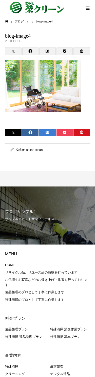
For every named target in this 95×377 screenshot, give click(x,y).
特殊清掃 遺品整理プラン (23, 337)
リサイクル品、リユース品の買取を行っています (41, 272)
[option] (47, 215)
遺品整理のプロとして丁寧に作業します (34, 292)
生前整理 (56, 366)
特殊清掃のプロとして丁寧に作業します (34, 300)
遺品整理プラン (16, 329)
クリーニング (15, 374)
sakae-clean (34, 150)
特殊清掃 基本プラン (65, 337)
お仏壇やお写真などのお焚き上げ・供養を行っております (46, 282)
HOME (10, 265)
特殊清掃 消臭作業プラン (68, 329)
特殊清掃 (11, 366)
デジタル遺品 (60, 374)
